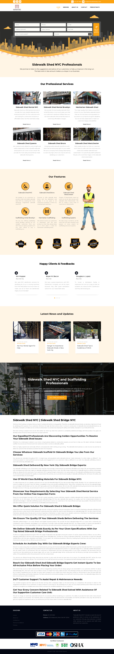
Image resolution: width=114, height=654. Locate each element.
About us (15, 617)
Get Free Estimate (57, 397)
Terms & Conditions (18, 622)
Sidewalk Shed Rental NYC (27, 107)
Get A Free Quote (96, 29)
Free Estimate (95, 7)
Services (66, 7)
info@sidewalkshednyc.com (91, 1)
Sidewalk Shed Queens (26, 143)
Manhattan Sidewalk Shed (87, 107)
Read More (27, 124)
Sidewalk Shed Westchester (87, 143)
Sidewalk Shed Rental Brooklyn (57, 107)
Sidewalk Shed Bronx (57, 143)
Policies (15, 625)
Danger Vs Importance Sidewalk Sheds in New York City (55, 350)
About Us (75, 7)
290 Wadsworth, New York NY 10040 (59, 617)
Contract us (16, 620)
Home (58, 7)
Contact (84, 7)
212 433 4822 (76, 1)
